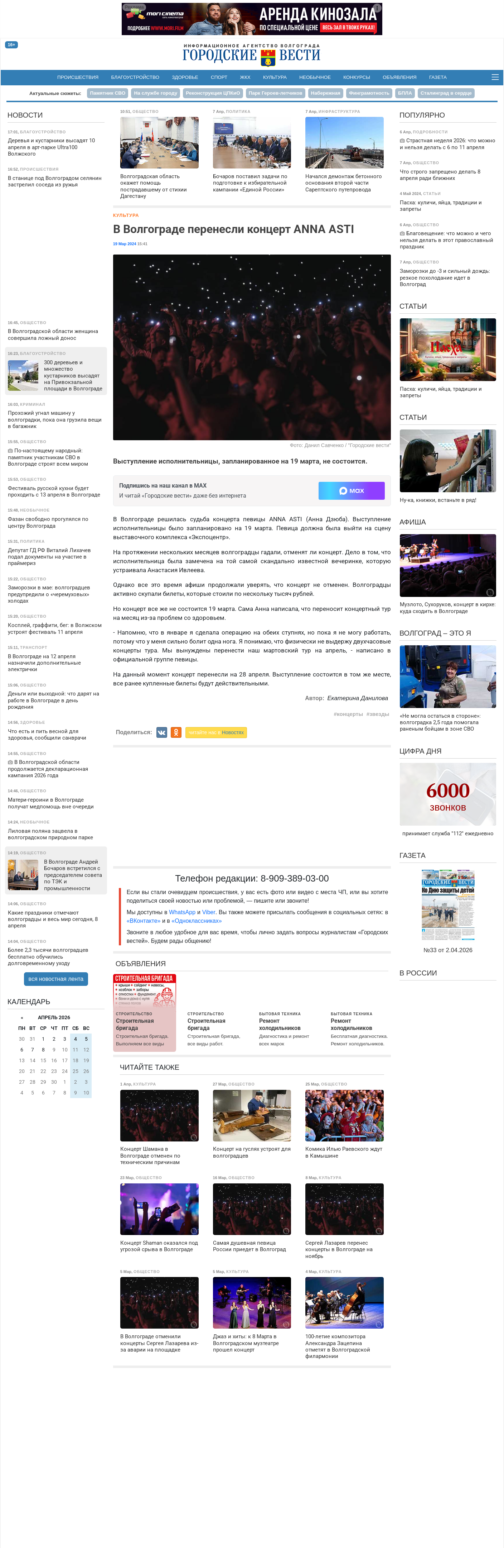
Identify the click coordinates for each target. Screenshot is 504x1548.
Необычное (315, 77)
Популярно (422, 115)
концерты (350, 714)
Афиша (412, 522)
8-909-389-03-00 (295, 878)
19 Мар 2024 (124, 244)
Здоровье (185, 77)
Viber (208, 912)
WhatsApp (183, 912)
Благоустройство (135, 77)
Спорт (219, 77)
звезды (379, 714)
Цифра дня (420, 751)
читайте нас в (216, 732)
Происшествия (77, 77)
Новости (25, 115)
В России (418, 973)
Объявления (399, 77)
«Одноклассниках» (196, 921)
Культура (275, 77)
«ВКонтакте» (144, 921)
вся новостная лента (56, 979)
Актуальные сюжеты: (55, 93)
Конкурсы (356, 77)
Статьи (413, 306)
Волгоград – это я (435, 633)
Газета (438, 77)
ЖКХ (245, 77)
